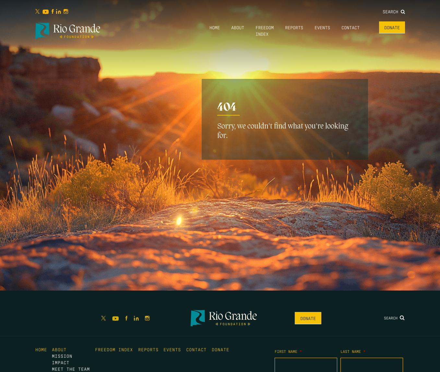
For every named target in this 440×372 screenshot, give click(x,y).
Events (322, 27)
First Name (288, 351)
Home (214, 27)
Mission (62, 356)
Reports (294, 27)
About (237, 27)
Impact (60, 362)
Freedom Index (114, 349)
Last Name (352, 351)
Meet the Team (71, 369)
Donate (392, 27)
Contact (350, 27)
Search (394, 11)
